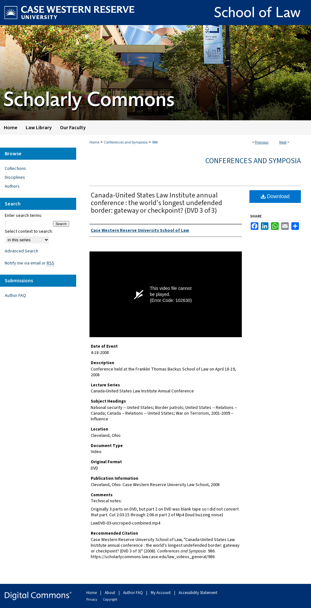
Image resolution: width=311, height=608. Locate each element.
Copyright (110, 599)
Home (94, 142)
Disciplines (15, 177)
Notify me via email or (29, 263)
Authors (12, 186)
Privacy (92, 599)
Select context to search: (29, 231)
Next (283, 142)
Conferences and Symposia (126, 142)
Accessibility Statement (198, 593)
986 (155, 142)
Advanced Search (21, 251)
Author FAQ (15, 295)
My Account (161, 593)
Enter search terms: (23, 215)
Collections (15, 168)
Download (275, 196)
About (110, 593)
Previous (261, 142)
